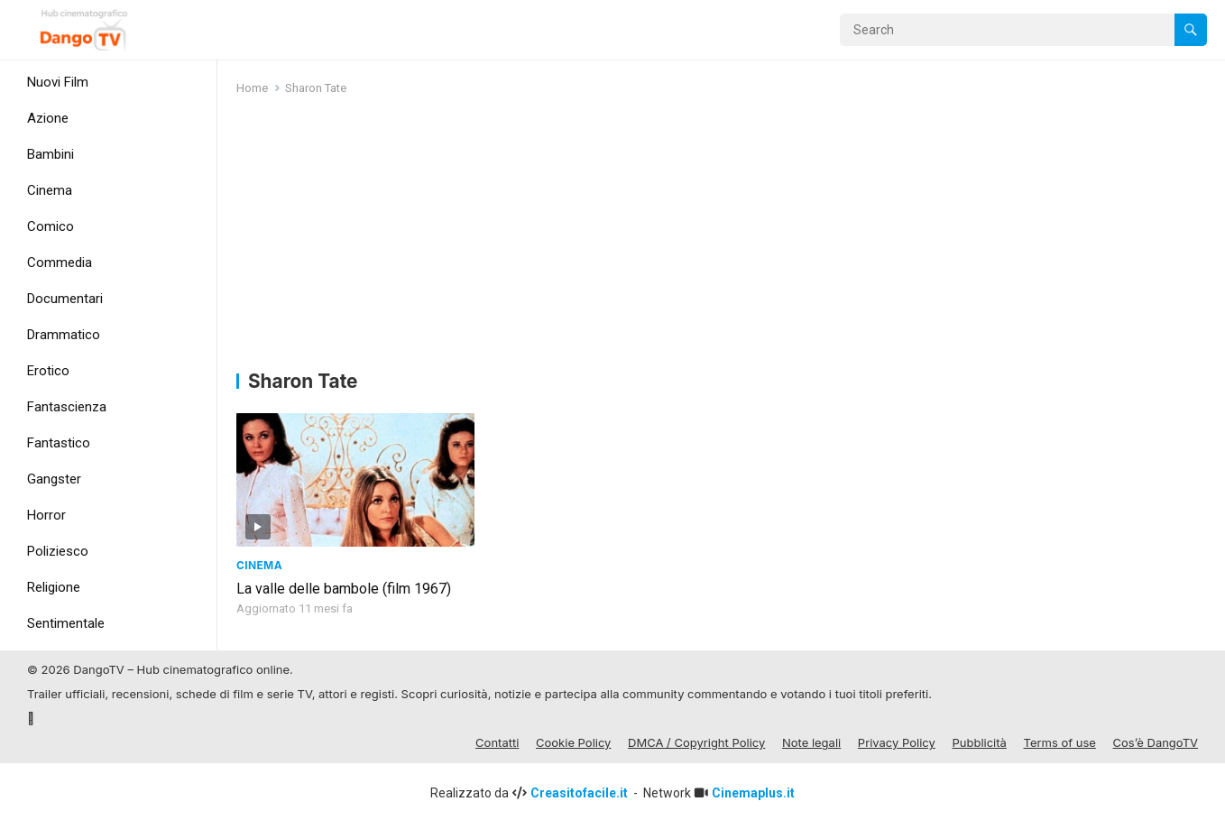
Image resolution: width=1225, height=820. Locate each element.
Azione (48, 118)
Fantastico (58, 443)
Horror (46, 515)
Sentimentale (66, 623)
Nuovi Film (57, 82)
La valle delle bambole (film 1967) (343, 585)
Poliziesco (57, 551)
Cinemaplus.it (753, 789)
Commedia (59, 262)
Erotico (48, 371)
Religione (53, 587)
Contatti (497, 739)
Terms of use (1060, 739)
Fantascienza (66, 407)
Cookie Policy (573, 739)
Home (252, 88)
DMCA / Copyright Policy (696, 739)
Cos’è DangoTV (1155, 739)
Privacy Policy (896, 739)
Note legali (811, 739)
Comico (50, 226)
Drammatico (63, 335)
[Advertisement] (721, 235)
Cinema (49, 190)
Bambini (50, 154)
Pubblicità (979, 739)
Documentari (65, 298)
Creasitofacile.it (580, 789)
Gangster (54, 479)
